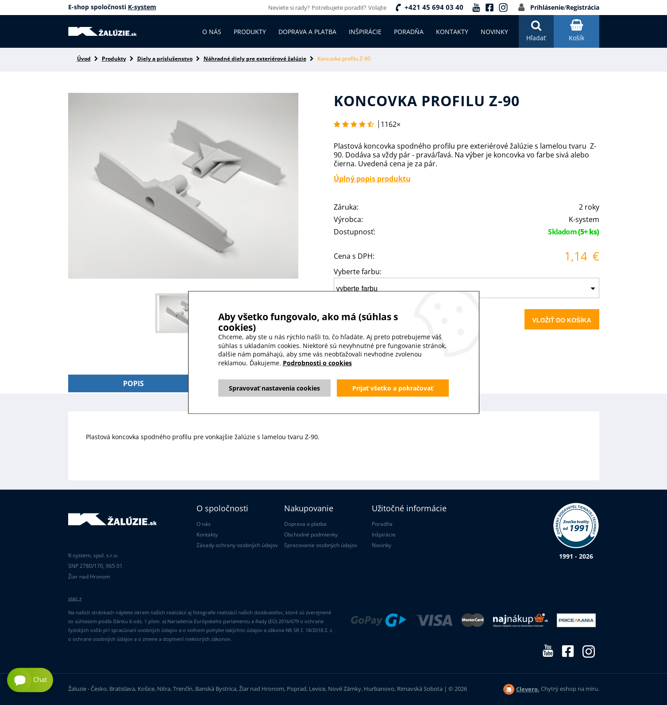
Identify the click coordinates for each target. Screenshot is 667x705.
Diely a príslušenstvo (165, 58)
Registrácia (582, 7)
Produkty (114, 58)
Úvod (84, 58)
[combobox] (466, 288)
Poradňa (382, 524)
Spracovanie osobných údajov (320, 545)
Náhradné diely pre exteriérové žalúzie (255, 58)
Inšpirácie (384, 534)
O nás (204, 524)
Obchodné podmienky (311, 534)
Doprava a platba (305, 524)
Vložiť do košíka (561, 320)
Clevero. (528, 689)
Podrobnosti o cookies (317, 377)
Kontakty (207, 534)
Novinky (381, 545)
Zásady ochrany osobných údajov (237, 545)
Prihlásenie (547, 7)
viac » (75, 598)
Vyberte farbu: (358, 272)
